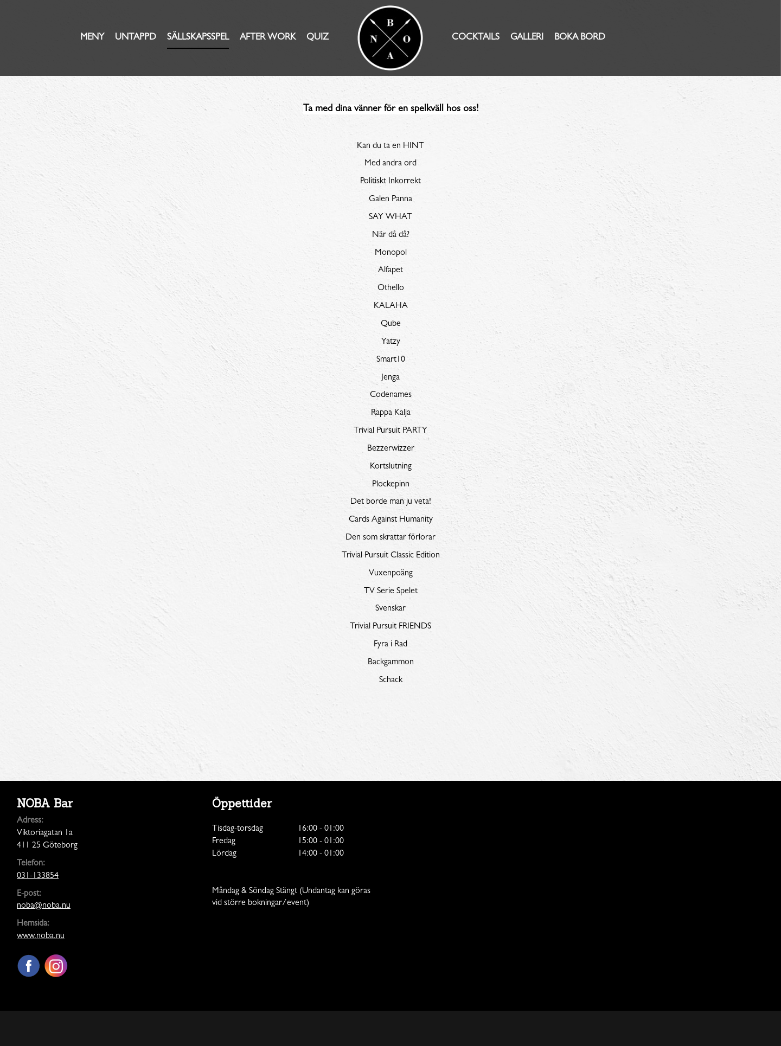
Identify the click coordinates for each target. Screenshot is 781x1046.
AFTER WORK (268, 37)
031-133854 (38, 876)
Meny (92, 37)
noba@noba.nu (44, 906)
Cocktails (476, 37)
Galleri (526, 37)
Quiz (317, 37)
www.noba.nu (41, 936)
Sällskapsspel (198, 37)
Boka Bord (579, 37)
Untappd (135, 37)
